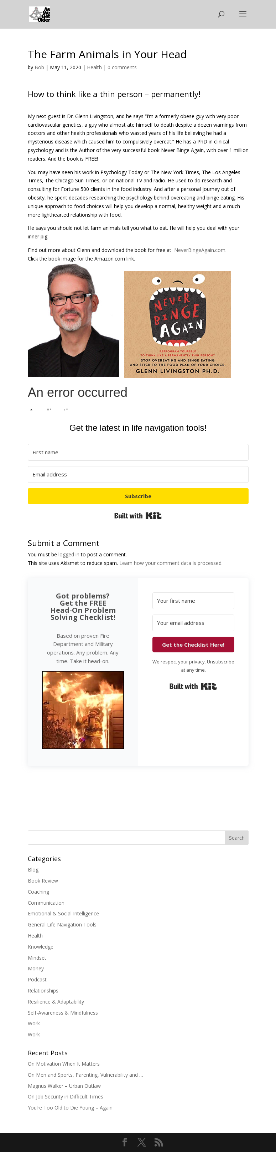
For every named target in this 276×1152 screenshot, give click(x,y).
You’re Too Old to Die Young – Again (70, 1107)
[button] (83, 711)
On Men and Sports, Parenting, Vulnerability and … (85, 1074)
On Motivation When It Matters (64, 1063)
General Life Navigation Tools (62, 924)
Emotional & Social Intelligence (63, 913)
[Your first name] (193, 600)
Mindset (37, 957)
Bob (39, 67)
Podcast (37, 979)
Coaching (38, 891)
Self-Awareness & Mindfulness (63, 1012)
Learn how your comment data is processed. (171, 563)
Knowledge (40, 946)
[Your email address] (193, 623)
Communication (46, 902)
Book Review (43, 880)
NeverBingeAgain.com (199, 250)
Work (34, 1023)
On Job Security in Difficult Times (65, 1096)
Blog (33, 869)
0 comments (122, 67)
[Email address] (138, 474)
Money (36, 968)
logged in (68, 554)
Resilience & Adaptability (56, 1001)
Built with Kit (138, 515)
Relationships (43, 990)
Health (94, 67)
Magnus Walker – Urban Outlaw (64, 1085)
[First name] (138, 452)
